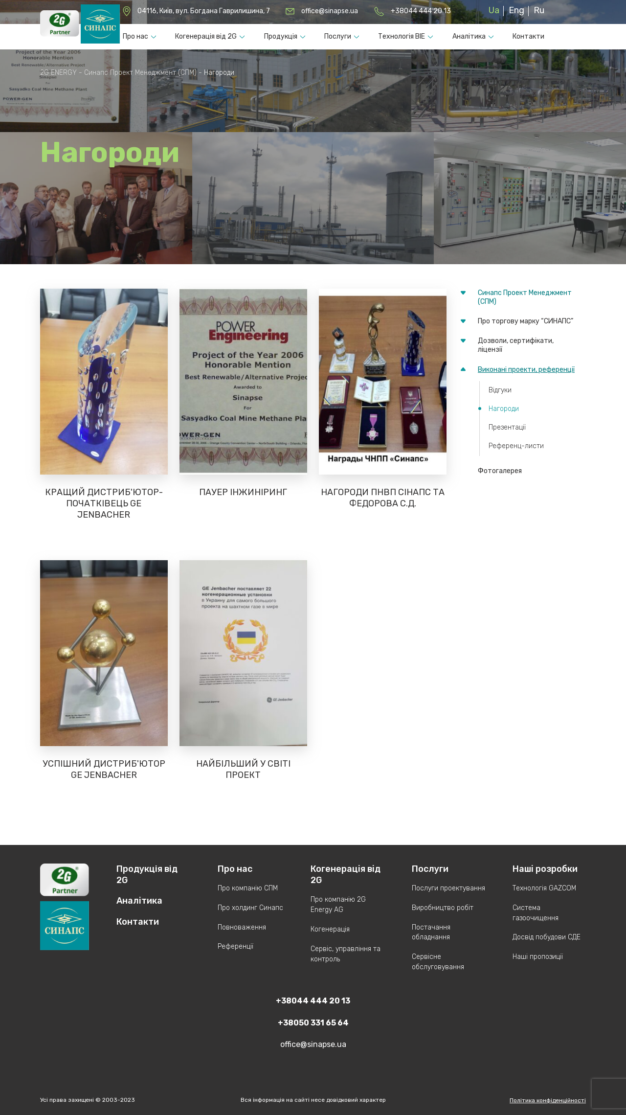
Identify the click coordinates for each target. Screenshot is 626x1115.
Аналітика (469, 36)
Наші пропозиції (538, 957)
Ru (539, 10)
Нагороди (504, 409)
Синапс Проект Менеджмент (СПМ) (525, 297)
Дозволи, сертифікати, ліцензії (516, 345)
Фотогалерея (500, 471)
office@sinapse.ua (329, 11)
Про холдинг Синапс (250, 908)
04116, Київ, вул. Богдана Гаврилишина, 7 (203, 11)
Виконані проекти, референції (526, 369)
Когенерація (330, 929)
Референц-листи (516, 446)
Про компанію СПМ (248, 888)
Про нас (135, 36)
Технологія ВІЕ (401, 36)
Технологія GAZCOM (544, 888)
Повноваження (242, 927)
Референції (235, 946)
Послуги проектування (448, 888)
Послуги (337, 36)
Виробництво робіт (442, 908)
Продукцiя (280, 36)
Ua (494, 10)
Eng (516, 10)
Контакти (528, 36)
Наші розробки (545, 869)
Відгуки (500, 390)
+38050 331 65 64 (313, 1022)
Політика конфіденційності (548, 1100)
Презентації (507, 427)
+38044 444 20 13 (421, 11)
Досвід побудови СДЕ (547, 937)
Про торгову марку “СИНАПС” (525, 321)
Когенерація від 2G (206, 36)
